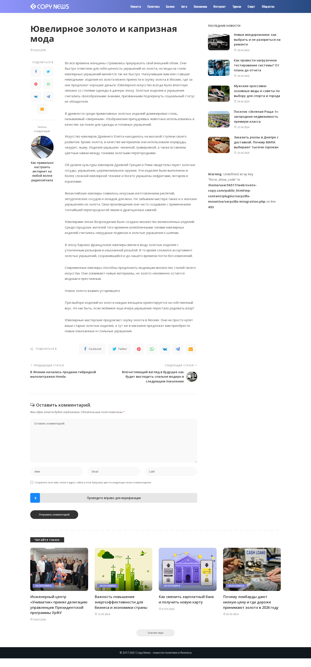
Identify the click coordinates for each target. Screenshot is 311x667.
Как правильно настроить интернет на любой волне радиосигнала (42, 171)
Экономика (43, 588)
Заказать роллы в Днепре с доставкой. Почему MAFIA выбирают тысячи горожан (257, 146)
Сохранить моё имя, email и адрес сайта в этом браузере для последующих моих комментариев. (93, 485)
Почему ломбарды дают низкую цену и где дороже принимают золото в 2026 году (252, 605)
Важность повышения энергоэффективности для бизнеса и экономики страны (121, 605)
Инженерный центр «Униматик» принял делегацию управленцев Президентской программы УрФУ (55, 610)
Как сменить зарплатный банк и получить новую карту (187, 602)
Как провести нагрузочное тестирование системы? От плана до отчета (257, 65)
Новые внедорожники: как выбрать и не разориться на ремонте (256, 39)
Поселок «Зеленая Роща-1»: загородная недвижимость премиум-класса (257, 121)
